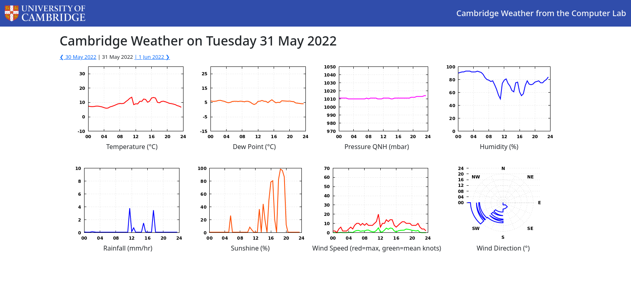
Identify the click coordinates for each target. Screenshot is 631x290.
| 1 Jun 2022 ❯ (152, 56)
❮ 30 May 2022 (78, 56)
